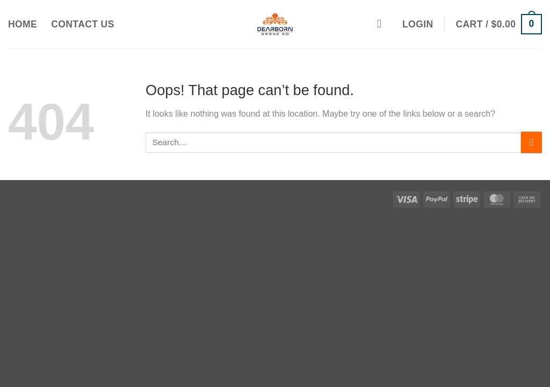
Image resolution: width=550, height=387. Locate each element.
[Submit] (531, 142)
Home (22, 24)
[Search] (382, 24)
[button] (417, 24)
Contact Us (82, 24)
